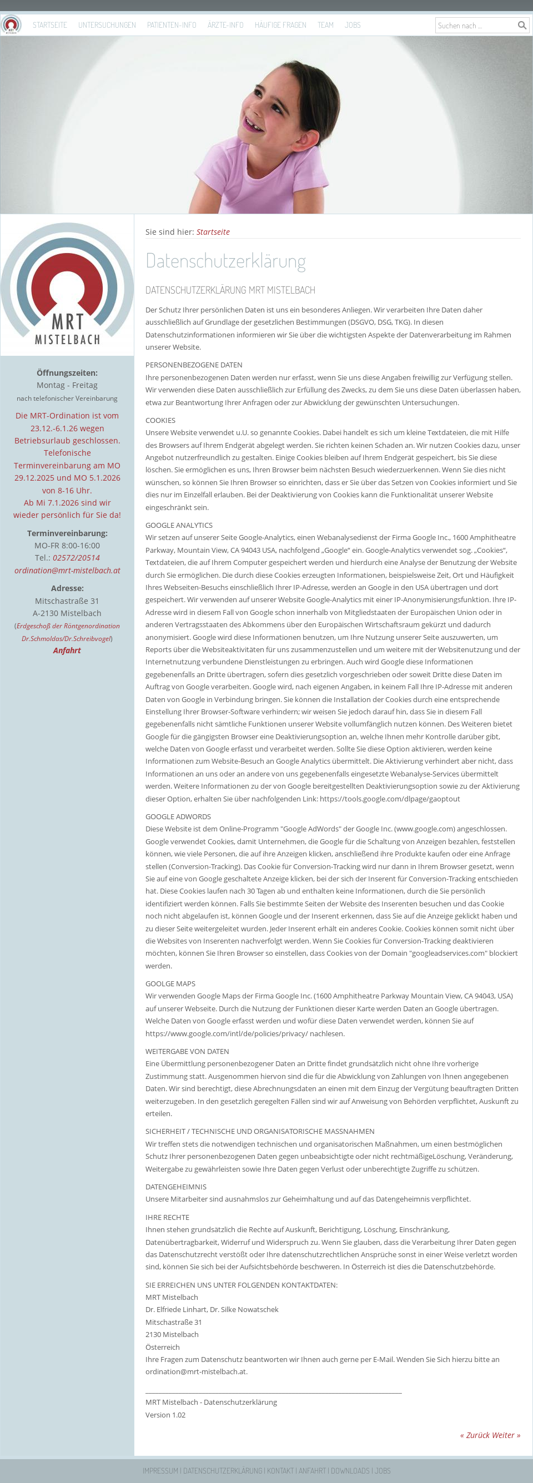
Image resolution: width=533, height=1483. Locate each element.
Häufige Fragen (280, 24)
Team (326, 24)
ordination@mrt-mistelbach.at (67, 570)
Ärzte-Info (226, 24)
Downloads (350, 1470)
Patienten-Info (172, 24)
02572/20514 (76, 557)
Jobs (353, 24)
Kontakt (280, 1470)
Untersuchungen (107, 24)
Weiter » (506, 1435)
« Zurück (475, 1435)
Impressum (160, 1470)
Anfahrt (312, 1470)
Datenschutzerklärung (222, 1470)
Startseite (50, 24)
